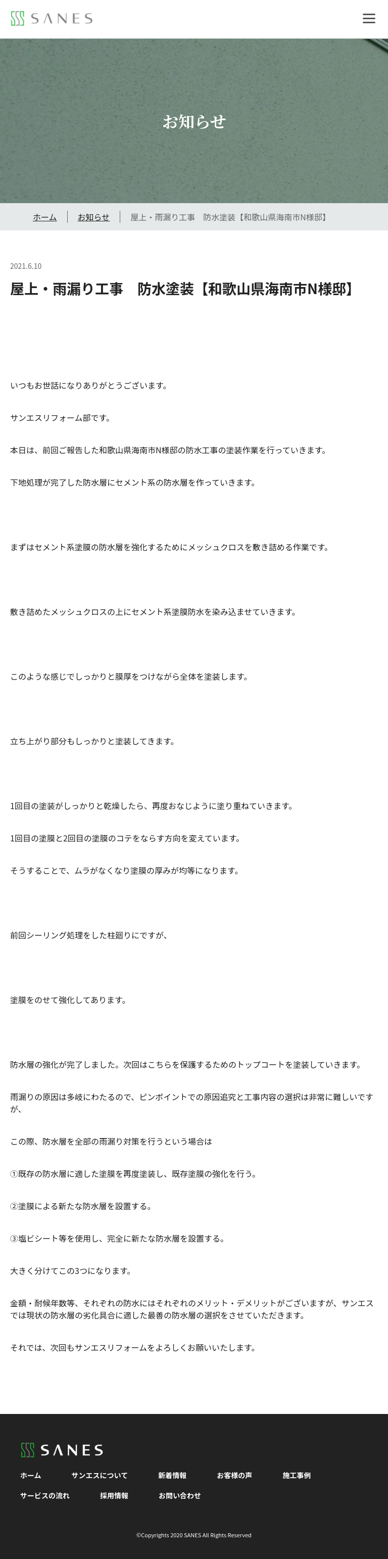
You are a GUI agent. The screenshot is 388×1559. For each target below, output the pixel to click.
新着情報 (172, 1475)
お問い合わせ (180, 1495)
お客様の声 (234, 1475)
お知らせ (94, 217)
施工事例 (296, 1475)
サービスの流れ (45, 1495)
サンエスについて (100, 1475)
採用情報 (114, 1495)
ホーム (45, 217)
